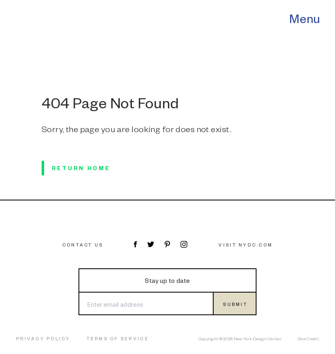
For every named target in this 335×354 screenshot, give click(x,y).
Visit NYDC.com (245, 244)
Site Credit (308, 338)
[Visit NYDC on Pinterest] (167, 244)
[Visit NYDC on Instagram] (183, 244)
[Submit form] (235, 303)
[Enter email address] (145, 303)
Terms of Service (118, 338)
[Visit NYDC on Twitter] (150, 244)
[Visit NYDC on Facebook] (135, 244)
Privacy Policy (43, 338)
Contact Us (83, 244)
